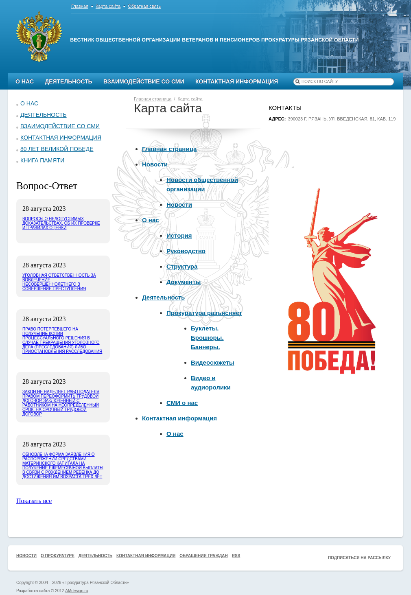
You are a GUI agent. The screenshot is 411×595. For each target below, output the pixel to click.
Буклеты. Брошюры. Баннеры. (207, 337)
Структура (181, 266)
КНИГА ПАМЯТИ (42, 160)
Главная (79, 6)
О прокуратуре (57, 555)
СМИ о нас (182, 402)
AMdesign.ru (76, 590)
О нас (24, 81)
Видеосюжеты (212, 362)
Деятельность (68, 81)
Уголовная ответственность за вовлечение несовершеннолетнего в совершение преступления (59, 282)
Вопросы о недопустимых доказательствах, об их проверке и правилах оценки (61, 223)
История (179, 235)
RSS (236, 555)
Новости (155, 164)
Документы (183, 281)
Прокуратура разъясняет (204, 312)
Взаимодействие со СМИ (143, 81)
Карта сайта (108, 6)
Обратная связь (144, 6)
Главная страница (169, 148)
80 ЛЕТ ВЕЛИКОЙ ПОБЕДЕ (57, 149)
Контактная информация (236, 81)
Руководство (186, 250)
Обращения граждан (203, 555)
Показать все (34, 500)
